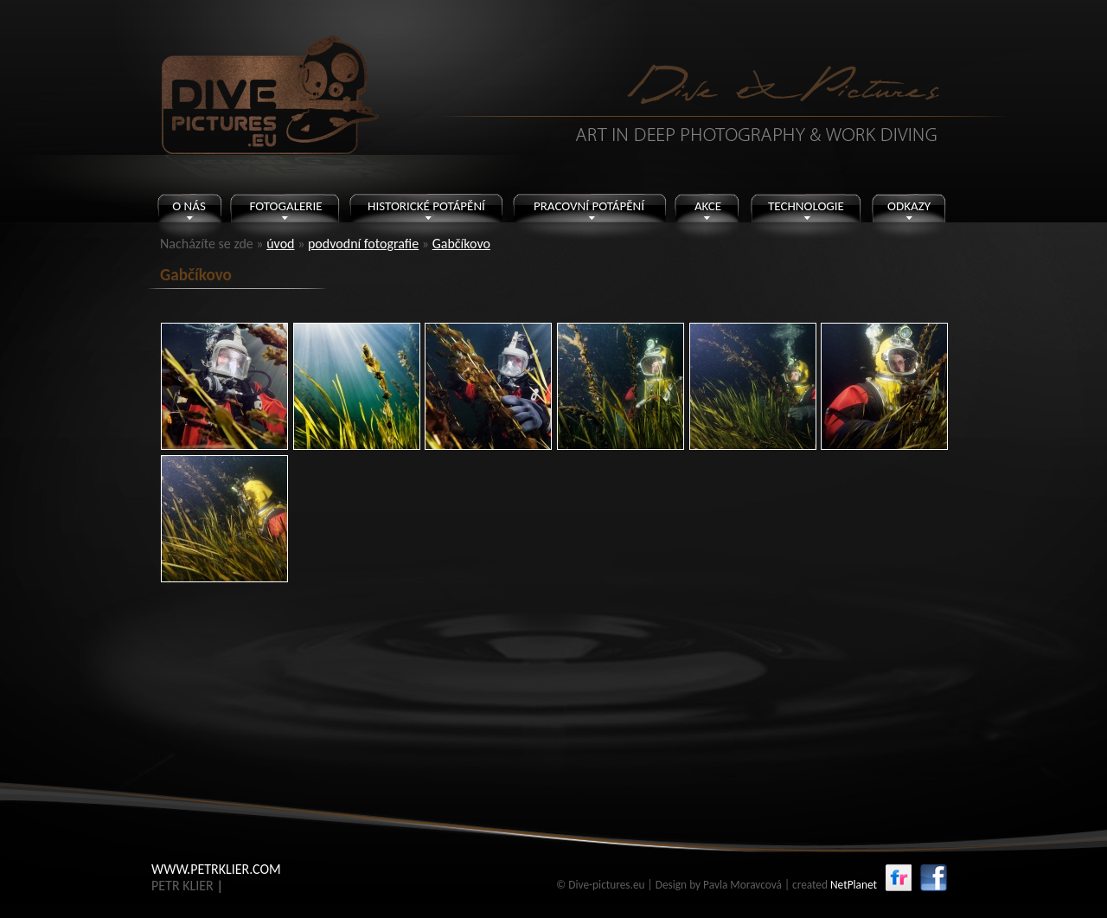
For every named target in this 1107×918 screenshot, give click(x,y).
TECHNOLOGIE (806, 206)
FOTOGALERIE (285, 206)
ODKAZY (909, 206)
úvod (280, 243)
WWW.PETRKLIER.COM (216, 869)
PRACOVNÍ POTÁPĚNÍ (589, 206)
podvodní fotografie (363, 243)
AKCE (707, 206)
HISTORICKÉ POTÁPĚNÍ (426, 206)
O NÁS (189, 206)
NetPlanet (853, 884)
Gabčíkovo (461, 243)
